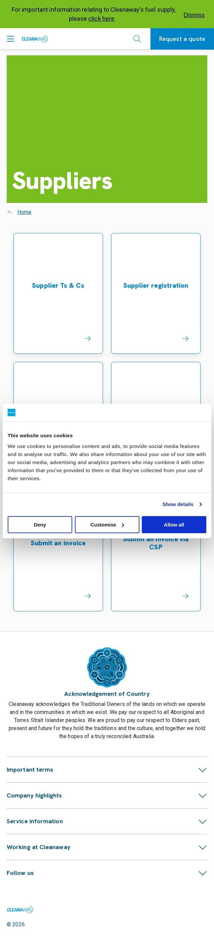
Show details (178, 504)
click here (101, 18)
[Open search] (137, 39)
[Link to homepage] (20, 909)
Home (24, 212)
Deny (40, 525)
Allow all (174, 525)
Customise (107, 525)
